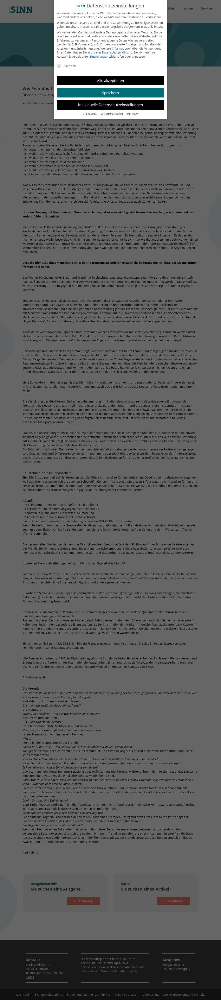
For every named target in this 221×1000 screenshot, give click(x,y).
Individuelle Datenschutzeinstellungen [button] (110, 101)
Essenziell (66, 62)
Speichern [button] (110, 89)
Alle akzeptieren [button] (110, 77)
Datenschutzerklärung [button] (112, 110)
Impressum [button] (132, 110)
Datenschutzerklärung (117, 49)
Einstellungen (99, 53)
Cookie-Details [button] (90, 110)
